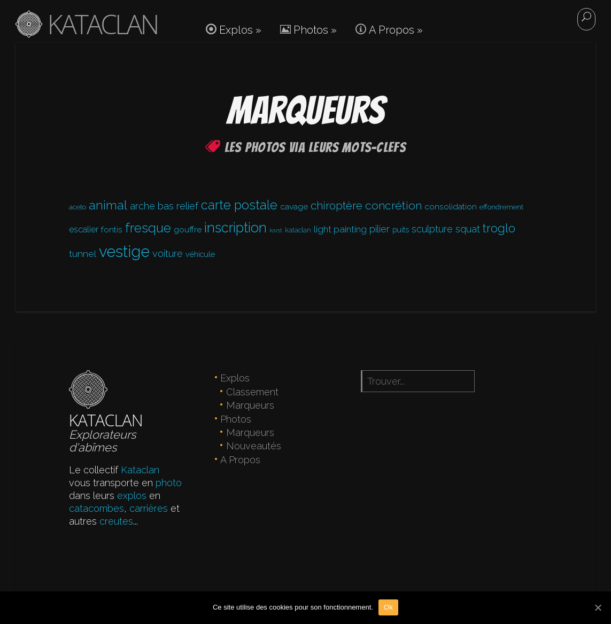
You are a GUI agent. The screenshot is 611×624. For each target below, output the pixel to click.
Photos (308, 30)
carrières (148, 508)
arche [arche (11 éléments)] (142, 206)
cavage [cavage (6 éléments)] (294, 206)
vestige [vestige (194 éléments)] (124, 251)
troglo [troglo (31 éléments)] (499, 228)
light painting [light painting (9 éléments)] (340, 229)
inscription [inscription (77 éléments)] (235, 228)
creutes (116, 521)
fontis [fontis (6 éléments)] (111, 229)
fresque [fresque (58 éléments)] (148, 228)
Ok (388, 607)
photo (169, 482)
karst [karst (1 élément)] (275, 230)
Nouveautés (253, 445)
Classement (252, 391)
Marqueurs (250, 405)
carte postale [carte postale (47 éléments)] (239, 205)
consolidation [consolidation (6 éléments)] (450, 206)
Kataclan (140, 469)
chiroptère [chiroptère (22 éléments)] (336, 205)
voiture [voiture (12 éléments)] (167, 253)
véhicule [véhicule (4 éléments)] (200, 254)
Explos (233, 30)
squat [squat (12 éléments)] (467, 229)
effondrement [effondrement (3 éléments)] (501, 206)
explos (131, 495)
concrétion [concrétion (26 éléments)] (393, 205)
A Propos (389, 30)
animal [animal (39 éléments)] (108, 205)
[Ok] (597, 607)
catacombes (96, 508)
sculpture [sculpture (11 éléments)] (432, 229)
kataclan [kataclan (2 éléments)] (298, 230)
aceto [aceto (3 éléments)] (77, 206)
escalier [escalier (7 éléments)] (83, 229)
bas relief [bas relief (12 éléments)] (178, 206)
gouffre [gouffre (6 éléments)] (188, 229)
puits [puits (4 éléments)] (400, 229)
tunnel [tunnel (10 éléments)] (82, 253)
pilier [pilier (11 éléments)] (379, 229)
